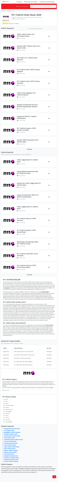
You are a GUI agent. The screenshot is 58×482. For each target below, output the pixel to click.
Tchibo (6, 415)
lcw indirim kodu (9, 454)
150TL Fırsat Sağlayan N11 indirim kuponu (26, 94)
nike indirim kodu (9, 438)
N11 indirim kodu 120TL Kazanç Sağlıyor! (28, 70)
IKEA (5, 401)
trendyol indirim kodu (10, 434)
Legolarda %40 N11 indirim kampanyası (26, 117)
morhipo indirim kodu (10, 443)
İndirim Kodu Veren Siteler (30, 1)
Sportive (6, 413)
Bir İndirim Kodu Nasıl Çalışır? (47, 1)
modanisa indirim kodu (11, 459)
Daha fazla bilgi (21, 38)
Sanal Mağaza (8, 411)
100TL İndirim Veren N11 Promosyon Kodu (26, 35)
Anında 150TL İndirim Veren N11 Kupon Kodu (28, 47)
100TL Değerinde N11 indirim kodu (27, 161)
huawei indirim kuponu (11, 461)
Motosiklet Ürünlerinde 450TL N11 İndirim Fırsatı (28, 243)
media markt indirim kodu (12, 436)
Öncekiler (29, 149)
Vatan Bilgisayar (8, 422)
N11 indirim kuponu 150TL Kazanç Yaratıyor (26, 129)
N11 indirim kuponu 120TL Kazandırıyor (26, 231)
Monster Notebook (9, 405)
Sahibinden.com (8, 409)
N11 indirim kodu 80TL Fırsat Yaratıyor (27, 255)
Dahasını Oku (5, 390)
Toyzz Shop (7, 420)
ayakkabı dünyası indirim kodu (13, 439)
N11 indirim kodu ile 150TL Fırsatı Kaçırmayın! (26, 266)
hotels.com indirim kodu (11, 458)
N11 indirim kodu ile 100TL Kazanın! (26, 219)
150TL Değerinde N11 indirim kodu (27, 208)
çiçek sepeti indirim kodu (11, 447)
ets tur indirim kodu (10, 441)
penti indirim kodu (9, 448)
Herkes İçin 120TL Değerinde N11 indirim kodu (29, 184)
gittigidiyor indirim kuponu (12, 432)
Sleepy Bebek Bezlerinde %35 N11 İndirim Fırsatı (27, 172)
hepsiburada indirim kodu (12, 429)
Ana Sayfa (19, 1)
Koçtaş (6, 403)
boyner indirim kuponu (11, 450)
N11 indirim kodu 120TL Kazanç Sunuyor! (28, 82)
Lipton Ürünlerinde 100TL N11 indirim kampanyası (28, 196)
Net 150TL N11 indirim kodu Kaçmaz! (27, 59)
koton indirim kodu (10, 445)
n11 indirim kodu (9, 430)
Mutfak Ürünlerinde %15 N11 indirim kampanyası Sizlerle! (27, 106)
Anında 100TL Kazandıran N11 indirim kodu (28, 141)
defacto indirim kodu (10, 452)
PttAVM (6, 407)
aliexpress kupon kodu (11, 456)
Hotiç (6, 399)
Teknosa (6, 417)
